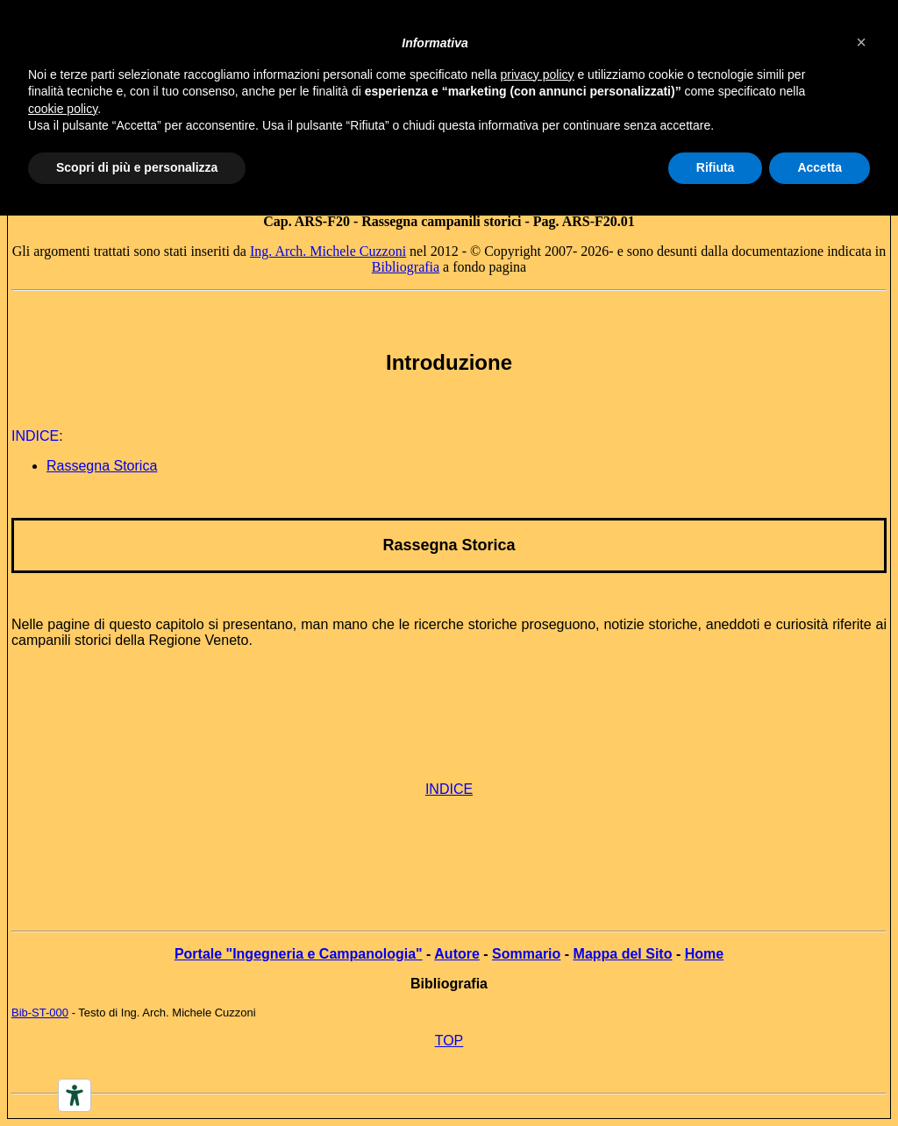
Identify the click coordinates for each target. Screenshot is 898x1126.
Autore (457, 953)
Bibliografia (405, 266)
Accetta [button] (819, 167)
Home (704, 953)
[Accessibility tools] (74, 1095)
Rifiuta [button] (715, 167)
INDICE (449, 789)
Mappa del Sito (623, 953)
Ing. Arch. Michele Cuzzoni (328, 251)
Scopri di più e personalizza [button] (136, 167)
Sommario (526, 953)
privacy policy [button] (537, 74)
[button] (861, 42)
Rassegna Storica (448, 545)
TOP (449, 1040)
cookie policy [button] (62, 109)
